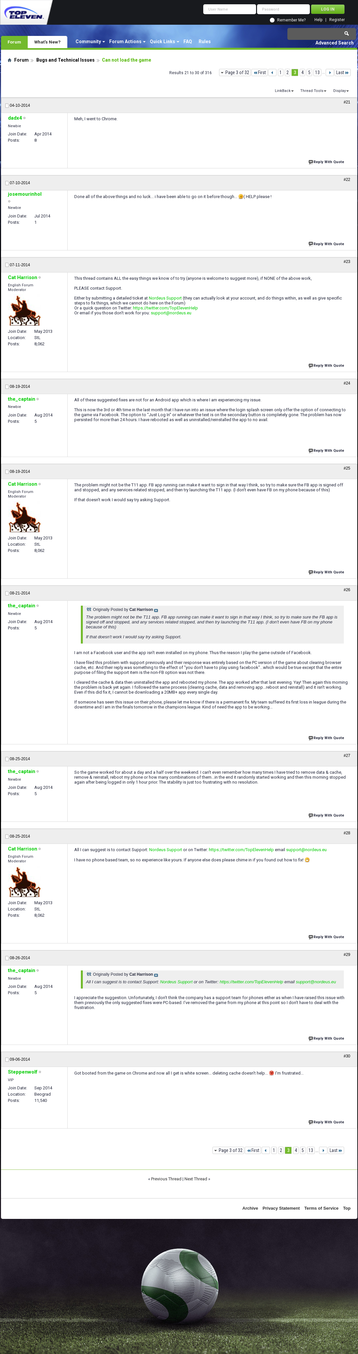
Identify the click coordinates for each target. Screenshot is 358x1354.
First (259, 72)
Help (318, 20)
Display (339, 91)
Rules (205, 41)
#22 (346, 179)
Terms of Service (321, 1208)
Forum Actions (125, 41)
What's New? (47, 41)
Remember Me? (291, 20)
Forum (14, 41)
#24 (346, 383)
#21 (346, 102)
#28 (346, 833)
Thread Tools (311, 91)
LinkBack (283, 91)
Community (88, 41)
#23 (346, 261)
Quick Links (162, 41)
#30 (346, 1056)
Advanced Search (334, 42)
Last (342, 72)
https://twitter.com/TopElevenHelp (165, 307)
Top (347, 1208)
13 (317, 72)
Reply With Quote (327, 161)
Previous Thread (166, 1178)
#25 (346, 468)
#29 (346, 954)
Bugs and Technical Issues (65, 60)
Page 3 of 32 (237, 72)
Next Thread (195, 1178)
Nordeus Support (165, 298)
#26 (346, 590)
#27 (346, 755)
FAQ (187, 41)
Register (337, 20)
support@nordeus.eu (171, 312)
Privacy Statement (281, 1208)
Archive (250, 1208)
